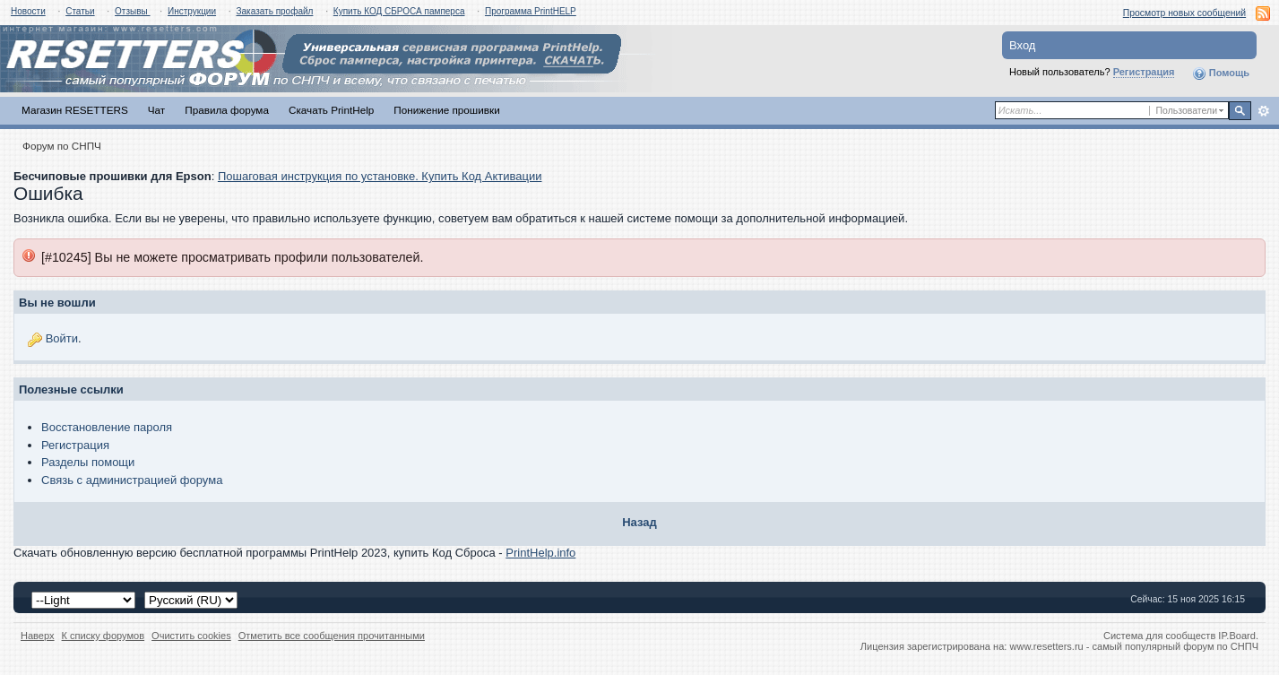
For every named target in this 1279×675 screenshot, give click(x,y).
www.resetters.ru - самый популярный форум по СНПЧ (1133, 646)
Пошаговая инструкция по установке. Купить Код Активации (380, 176)
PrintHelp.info (540, 552)
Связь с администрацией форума (131, 480)
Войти (62, 338)
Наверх (38, 635)
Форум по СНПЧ (61, 145)
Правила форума (227, 110)
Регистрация (1144, 71)
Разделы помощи (87, 462)
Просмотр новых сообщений (1184, 13)
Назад (639, 522)
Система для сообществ (1159, 635)
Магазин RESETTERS (75, 110)
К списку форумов (103, 635)
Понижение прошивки (446, 110)
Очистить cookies (191, 635)
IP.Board (1237, 635)
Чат (156, 110)
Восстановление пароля (106, 427)
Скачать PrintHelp (331, 110)
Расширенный (1263, 111)
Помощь (1220, 73)
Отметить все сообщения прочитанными (331, 635)
